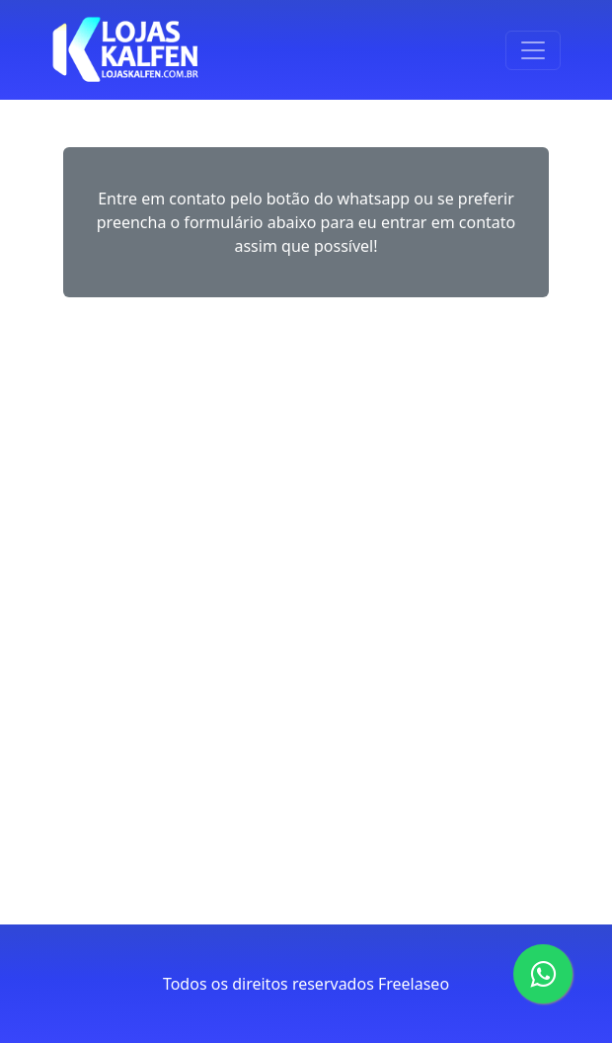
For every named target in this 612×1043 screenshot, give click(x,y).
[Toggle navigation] (533, 50)
